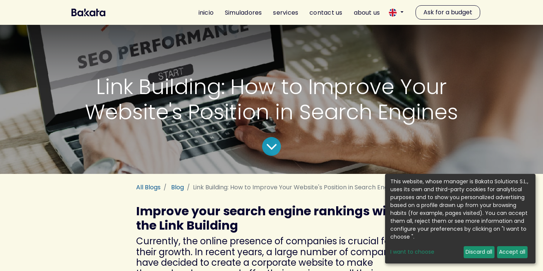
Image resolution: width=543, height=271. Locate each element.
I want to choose (412, 252)
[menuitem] (203, 12)
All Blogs (148, 187)
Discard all (479, 252)
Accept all (512, 252)
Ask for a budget (447, 12)
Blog (177, 187)
